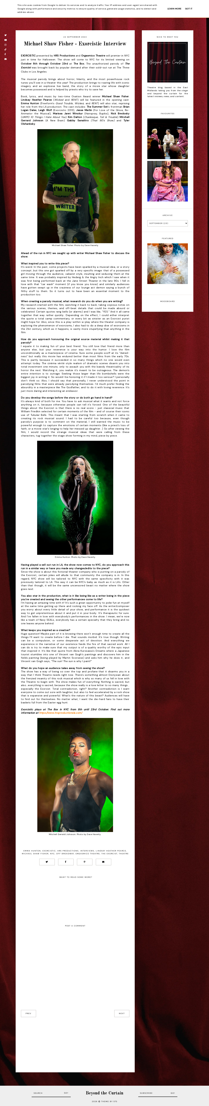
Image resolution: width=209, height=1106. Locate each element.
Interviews (87, 851)
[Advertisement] (75, 1042)
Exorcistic (49, 851)
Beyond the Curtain (104, 1093)
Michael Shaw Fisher (35, 853)
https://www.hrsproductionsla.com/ (60, 712)
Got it (188, 8)
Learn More (174, 8)
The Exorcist (109, 853)
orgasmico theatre (88, 853)
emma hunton (32, 851)
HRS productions (68, 851)
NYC (52, 853)
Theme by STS (109, 1101)
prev (28, 1013)
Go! (66, 1093)
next (122, 1013)
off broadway (65, 853)
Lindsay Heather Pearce (111, 851)
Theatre (124, 853)
